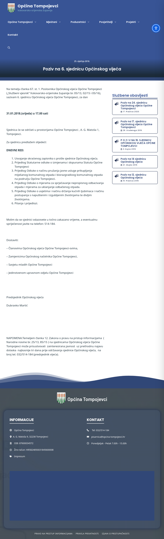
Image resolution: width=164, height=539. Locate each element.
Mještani (56, 22)
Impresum (19, 456)
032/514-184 (102, 430)
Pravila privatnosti (87, 533)
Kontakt (13, 34)
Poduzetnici (82, 22)
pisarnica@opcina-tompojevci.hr (108, 436)
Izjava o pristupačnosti (115, 533)
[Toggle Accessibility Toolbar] (156, 28)
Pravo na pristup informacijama (54, 533)
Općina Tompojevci (38, 6)
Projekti (135, 22)
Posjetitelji (110, 22)
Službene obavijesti (130, 95)
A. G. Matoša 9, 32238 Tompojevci (30, 436)
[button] (9, 47)
